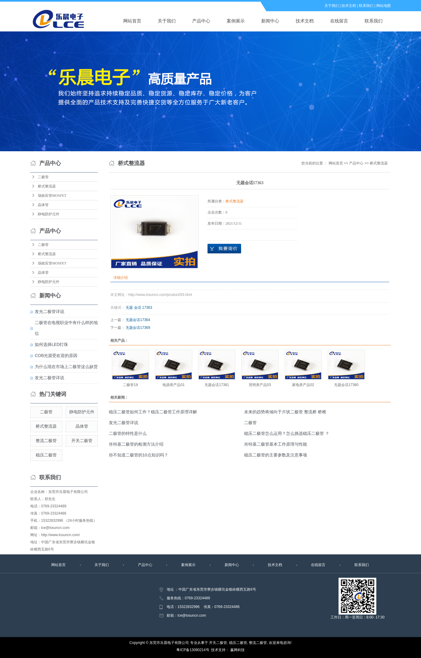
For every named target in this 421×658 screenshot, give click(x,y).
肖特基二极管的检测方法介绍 (136, 444)
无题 (129, 307)
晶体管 (43, 205)
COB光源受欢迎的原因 (56, 355)
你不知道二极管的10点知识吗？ (138, 455)
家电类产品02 (303, 385)
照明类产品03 (260, 385)
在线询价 (224, 248)
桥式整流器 (47, 186)
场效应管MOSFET (52, 195)
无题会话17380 (346, 385)
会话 (137, 307)
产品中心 (201, 20)
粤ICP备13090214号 (192, 650)
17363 (147, 307)
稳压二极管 (46, 455)
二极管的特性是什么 (128, 433)
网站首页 (132, 20)
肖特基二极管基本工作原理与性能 (275, 444)
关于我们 (331, 6)
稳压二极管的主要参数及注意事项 (275, 455)
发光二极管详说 (49, 311)
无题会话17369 (138, 328)
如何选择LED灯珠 (51, 344)
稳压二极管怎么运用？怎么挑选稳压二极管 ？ (286, 433)
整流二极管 (46, 440)
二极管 (43, 177)
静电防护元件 (48, 214)
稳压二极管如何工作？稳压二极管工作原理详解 (153, 411)
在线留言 (339, 20)
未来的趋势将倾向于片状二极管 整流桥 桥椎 (285, 411)
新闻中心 (270, 20)
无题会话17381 (217, 385)
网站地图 (383, 6)
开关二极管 (81, 440)
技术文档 (349, 6)
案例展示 (236, 20)
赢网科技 (237, 650)
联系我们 (366, 6)
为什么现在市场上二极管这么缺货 (66, 366)
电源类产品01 (173, 385)
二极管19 (130, 385)
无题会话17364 (138, 320)
